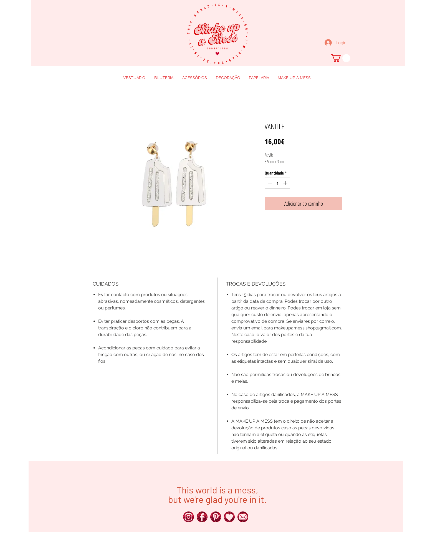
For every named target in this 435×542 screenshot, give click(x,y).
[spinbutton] (277, 183)
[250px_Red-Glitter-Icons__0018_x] (215, 516)
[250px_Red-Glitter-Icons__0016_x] (242, 516)
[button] (340, 58)
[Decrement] (269, 183)
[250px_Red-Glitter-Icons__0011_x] (229, 516)
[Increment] (286, 183)
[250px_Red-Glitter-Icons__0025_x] (202, 516)
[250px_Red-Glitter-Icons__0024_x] (188, 516)
